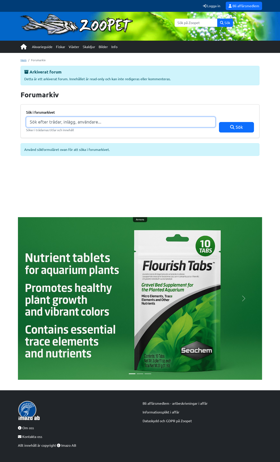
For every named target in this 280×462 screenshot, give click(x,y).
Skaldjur (89, 47)
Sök (225, 23)
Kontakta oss (30, 437)
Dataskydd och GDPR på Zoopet (167, 421)
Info (114, 47)
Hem (23, 60)
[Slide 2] (140, 373)
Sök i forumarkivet (40, 112)
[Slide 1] (132, 373)
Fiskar (60, 47)
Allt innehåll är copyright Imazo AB (47, 445)
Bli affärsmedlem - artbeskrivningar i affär (175, 403)
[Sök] (196, 23)
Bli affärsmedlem (244, 6)
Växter (74, 47)
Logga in (211, 6)
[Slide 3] (148, 373)
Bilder (103, 47)
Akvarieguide (42, 47)
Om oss (26, 428)
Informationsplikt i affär (161, 412)
